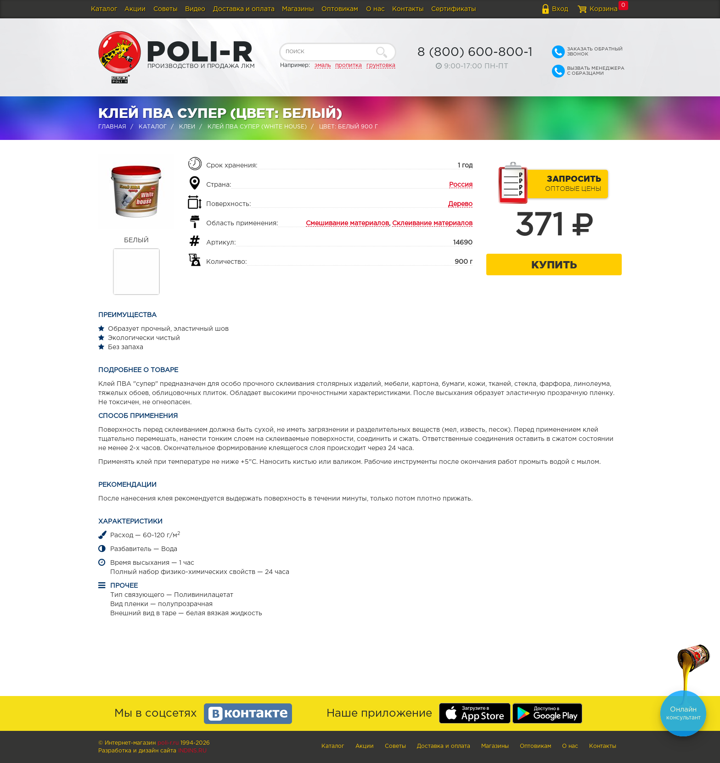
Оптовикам (339, 9)
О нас (375, 9)
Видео (195, 9)
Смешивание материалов (347, 223)
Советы (165, 9)
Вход (560, 9)
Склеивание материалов (432, 223)
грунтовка (380, 65)
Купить (554, 264)
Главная (112, 126)
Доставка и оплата (244, 9)
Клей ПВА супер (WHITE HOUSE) (257, 126)
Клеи (187, 126)
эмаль (323, 65)
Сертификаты (453, 9)
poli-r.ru (168, 743)
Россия (460, 185)
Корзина (604, 9)
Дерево (460, 204)
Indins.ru (192, 750)
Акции (135, 9)
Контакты (408, 9)
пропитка (348, 65)
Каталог (104, 9)
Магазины (298, 9)
